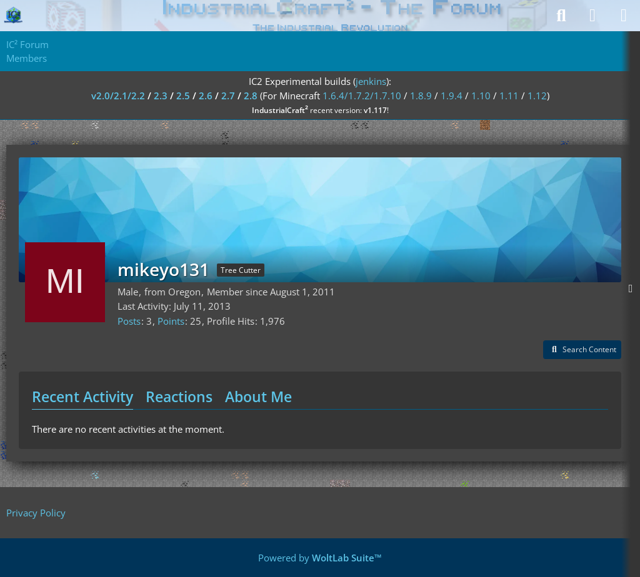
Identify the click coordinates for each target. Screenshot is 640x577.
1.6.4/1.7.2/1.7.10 (361, 95)
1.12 (537, 95)
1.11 (509, 95)
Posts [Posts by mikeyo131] (129, 321)
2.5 (183, 95)
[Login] (592, 15)
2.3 (161, 95)
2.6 (205, 95)
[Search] (561, 15)
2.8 (251, 95)
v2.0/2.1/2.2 (118, 95)
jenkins (371, 81)
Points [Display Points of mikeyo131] (171, 321)
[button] (582, 349)
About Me (258, 397)
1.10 (481, 95)
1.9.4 (451, 95)
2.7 (228, 95)
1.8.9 (421, 95)
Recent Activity (82, 397)
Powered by (320, 557)
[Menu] (623, 15)
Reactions (179, 397)
